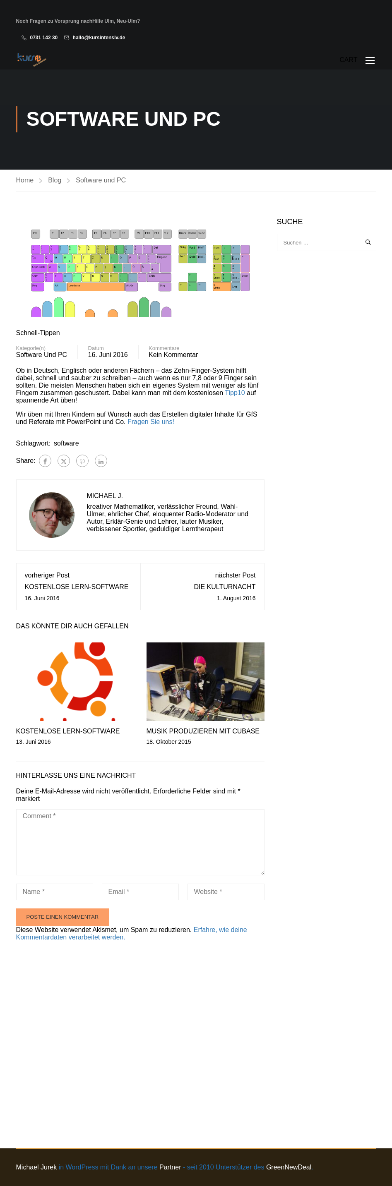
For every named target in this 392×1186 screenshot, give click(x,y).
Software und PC (101, 180)
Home (25, 180)
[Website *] (226, 892)
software (66, 443)
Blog (54, 180)
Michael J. (105, 496)
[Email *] (140, 892)
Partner (170, 1167)
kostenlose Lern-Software (77, 587)
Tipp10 (235, 393)
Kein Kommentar (173, 355)
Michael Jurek (36, 1167)
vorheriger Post (47, 575)
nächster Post (235, 575)
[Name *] (54, 892)
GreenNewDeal (288, 1167)
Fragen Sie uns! (150, 422)
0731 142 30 (44, 38)
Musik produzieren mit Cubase (203, 731)
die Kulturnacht (224, 587)
